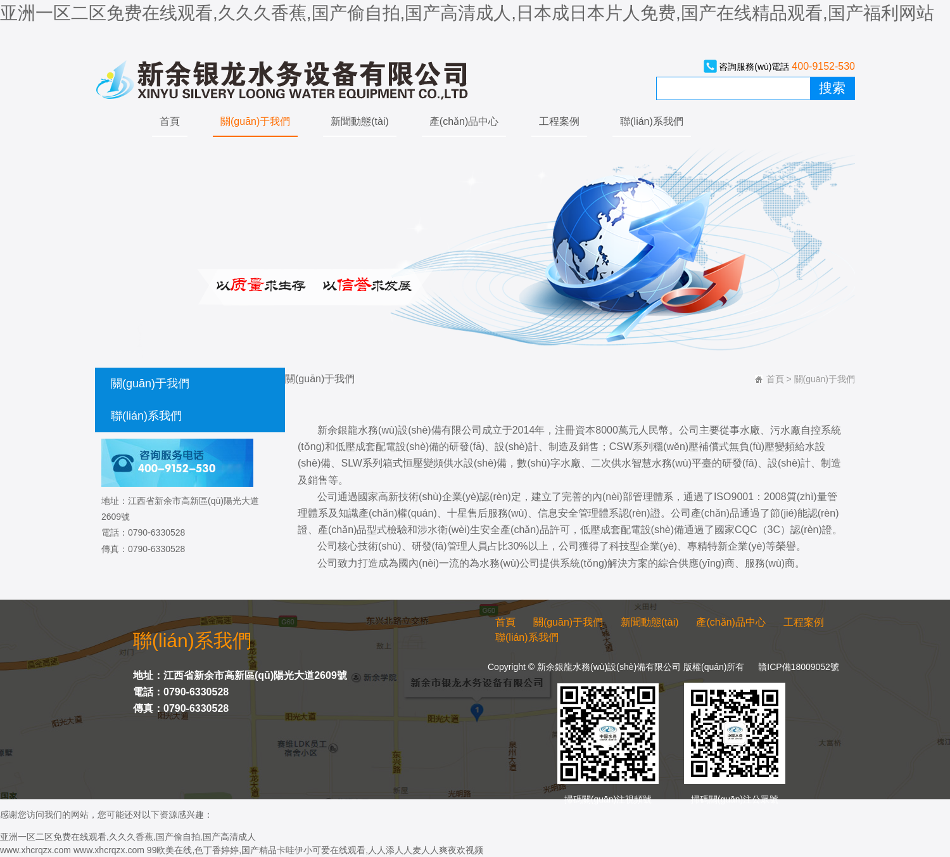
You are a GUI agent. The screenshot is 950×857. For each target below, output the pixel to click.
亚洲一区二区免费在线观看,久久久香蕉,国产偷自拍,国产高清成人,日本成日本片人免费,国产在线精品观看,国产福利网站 (467, 13)
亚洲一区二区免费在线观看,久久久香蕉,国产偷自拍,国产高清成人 (128, 837)
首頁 (170, 121)
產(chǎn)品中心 (463, 121)
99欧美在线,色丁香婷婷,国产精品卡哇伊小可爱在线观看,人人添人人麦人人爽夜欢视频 (315, 850)
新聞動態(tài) (360, 121)
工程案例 (559, 121)
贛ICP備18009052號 (798, 667)
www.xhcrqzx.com (35, 850)
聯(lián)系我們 (651, 121)
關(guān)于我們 (255, 121)
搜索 (832, 88)
